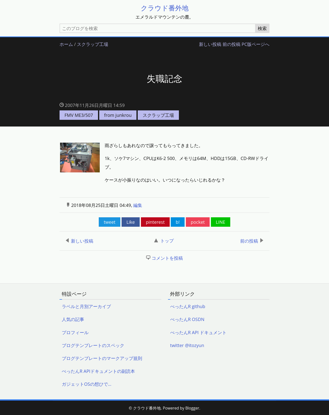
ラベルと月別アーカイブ (86, 306)
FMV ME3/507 (79, 115)
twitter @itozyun (187, 345)
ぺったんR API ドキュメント (198, 332)
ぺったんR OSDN (187, 319)
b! (178, 222)
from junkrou (118, 115)
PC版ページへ (255, 44)
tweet (109, 222)
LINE (220, 222)
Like (131, 222)
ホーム (66, 44)
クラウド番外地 (165, 7)
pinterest (155, 222)
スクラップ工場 (92, 44)
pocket (198, 222)
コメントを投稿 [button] (167, 258)
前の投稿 (231, 44)
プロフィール (75, 332)
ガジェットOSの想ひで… (86, 384)
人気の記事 (73, 319)
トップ (164, 241)
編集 (137, 205)
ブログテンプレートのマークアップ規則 (102, 358)
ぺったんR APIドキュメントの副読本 (98, 371)
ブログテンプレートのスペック (93, 345)
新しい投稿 (210, 44)
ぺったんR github (187, 306)
